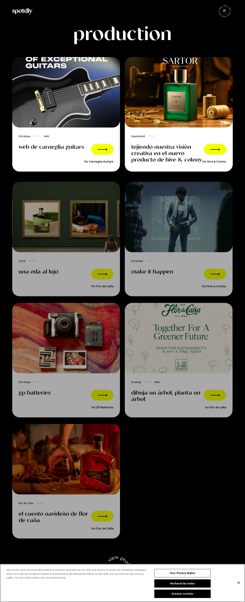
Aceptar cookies (182, 593)
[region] (122, 583)
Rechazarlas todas (182, 583)
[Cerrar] (238, 582)
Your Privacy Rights (182, 573)
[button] (225, 11)
